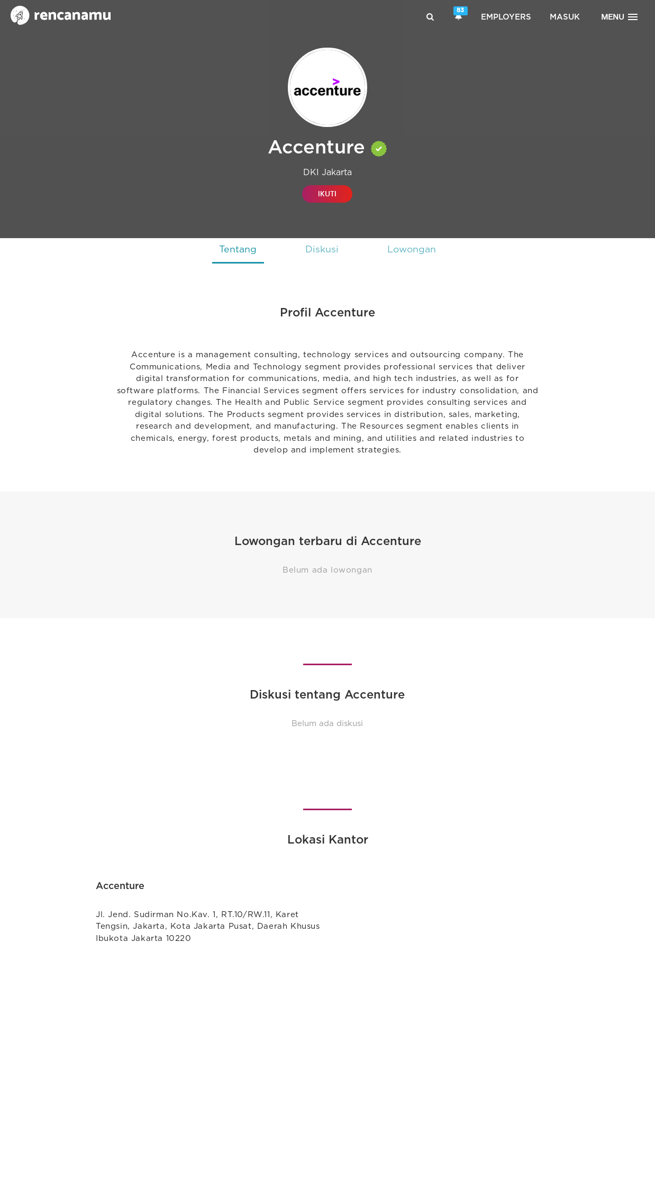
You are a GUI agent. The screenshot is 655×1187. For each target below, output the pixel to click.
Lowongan (413, 250)
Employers (506, 17)
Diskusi (321, 250)
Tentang (235, 250)
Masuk (565, 17)
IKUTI (327, 193)
